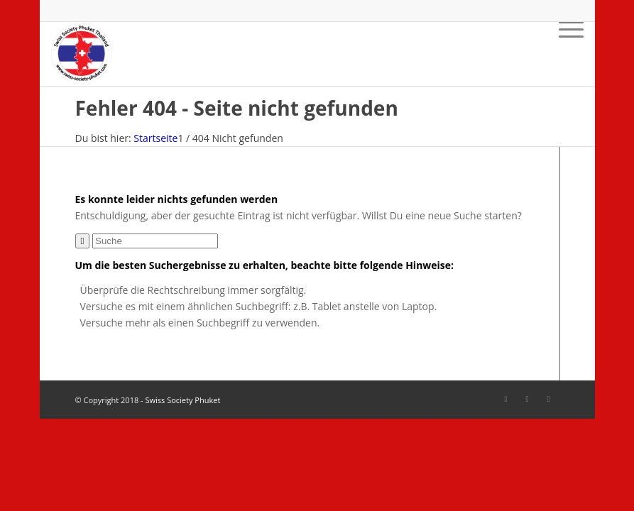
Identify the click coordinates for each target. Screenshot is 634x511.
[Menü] (564, 54)
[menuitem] (564, 54)
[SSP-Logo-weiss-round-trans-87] (81, 54)
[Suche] (155, 240)
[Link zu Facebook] (506, 399)
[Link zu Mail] (548, 399)
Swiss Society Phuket (182, 400)
